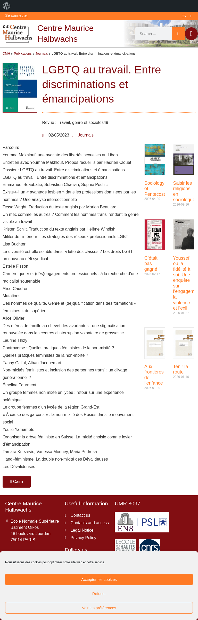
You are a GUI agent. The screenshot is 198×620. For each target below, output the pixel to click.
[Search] (178, 33)
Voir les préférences (99, 608)
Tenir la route (180, 369)
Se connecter (16, 15)
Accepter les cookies (99, 579)
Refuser (99, 593)
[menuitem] (6, 6)
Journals (86, 135)
